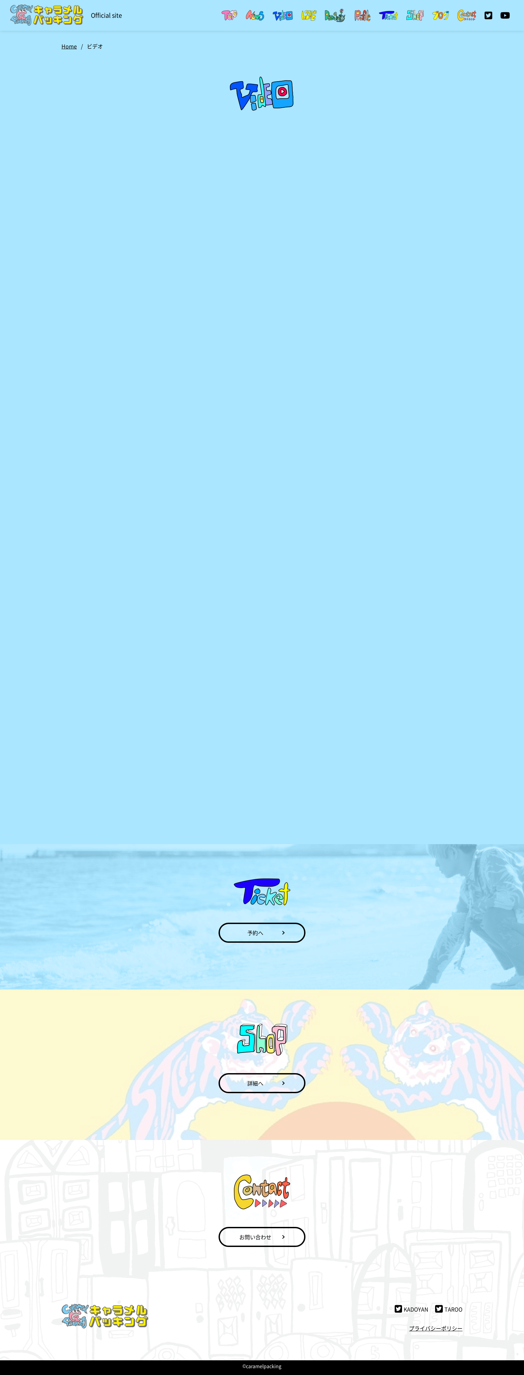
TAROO (449, 1309)
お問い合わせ (255, 1237)
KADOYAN (412, 1309)
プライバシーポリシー (436, 1328)
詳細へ (255, 1083)
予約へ (255, 933)
